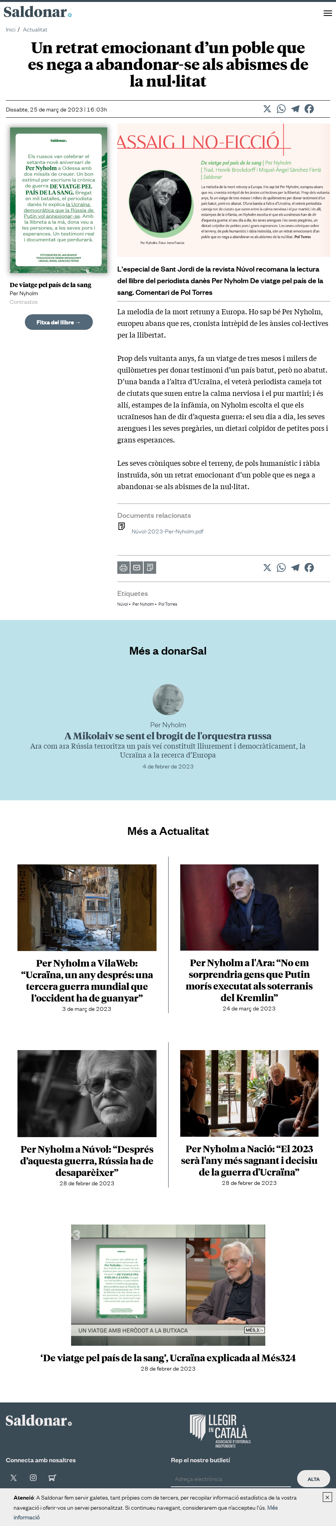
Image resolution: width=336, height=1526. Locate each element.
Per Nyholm (143, 603)
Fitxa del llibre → (59, 322)
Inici (11, 28)
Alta (314, 1478)
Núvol (122, 603)
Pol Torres (167, 603)
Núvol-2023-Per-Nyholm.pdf (160, 530)
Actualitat (35, 28)
